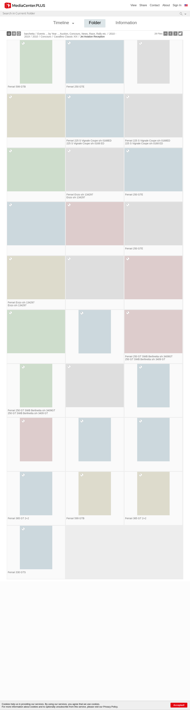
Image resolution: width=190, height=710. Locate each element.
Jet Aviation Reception (92, 36)
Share (143, 5)
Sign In (177, 5)
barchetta (29, 33)
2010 (35, 36)
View (133, 5)
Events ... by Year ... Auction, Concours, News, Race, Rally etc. (72, 33)
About (166, 5)
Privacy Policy (110, 706)
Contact (155, 5)
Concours (46, 36)
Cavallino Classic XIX (65, 36)
